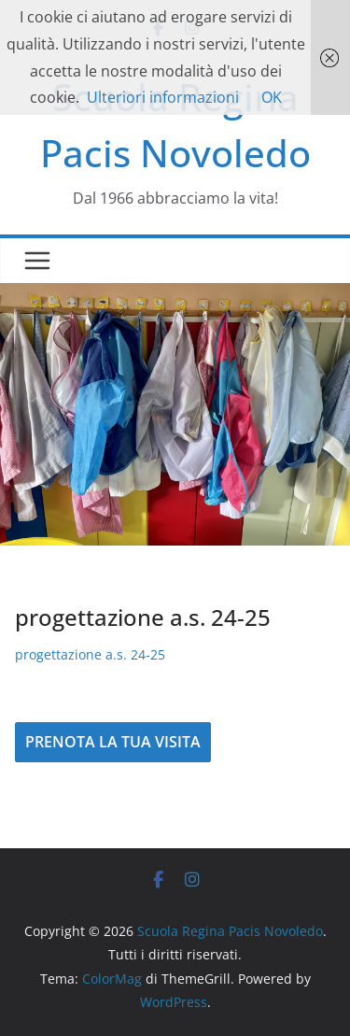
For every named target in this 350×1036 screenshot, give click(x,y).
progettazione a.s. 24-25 (90, 654)
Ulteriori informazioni (163, 97)
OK (271, 97)
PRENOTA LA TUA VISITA (113, 741)
